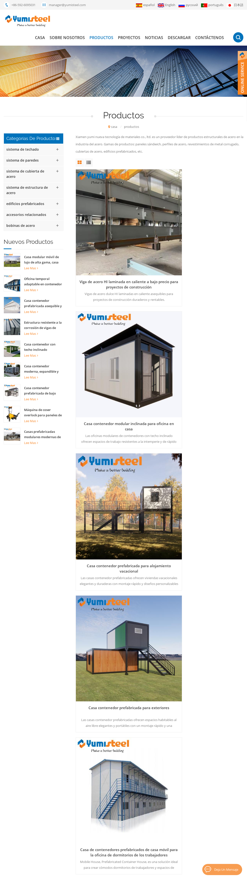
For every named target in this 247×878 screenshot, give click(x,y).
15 (184, 535)
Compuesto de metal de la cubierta (108, 813)
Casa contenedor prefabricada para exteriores (101, 319)
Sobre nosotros (67, 37)
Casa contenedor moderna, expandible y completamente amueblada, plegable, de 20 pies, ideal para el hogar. (42, 369)
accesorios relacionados (26, 214)
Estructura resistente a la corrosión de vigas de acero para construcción (43, 325)
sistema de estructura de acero (27, 190)
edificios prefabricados (25, 203)
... (130, 535)
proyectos (129, 37)
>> (236, 535)
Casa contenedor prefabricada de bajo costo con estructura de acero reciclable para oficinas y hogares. (41, 391)
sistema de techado (22, 149)
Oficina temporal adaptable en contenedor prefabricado (43, 282)
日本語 (235, 5)
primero (88, 535)
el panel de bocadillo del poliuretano (109, 805)
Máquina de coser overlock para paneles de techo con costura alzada (43, 413)
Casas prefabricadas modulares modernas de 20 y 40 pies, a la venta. (42, 434)
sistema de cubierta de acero (25, 174)
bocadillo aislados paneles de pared (108, 829)
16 (197, 535)
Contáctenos (209, 37)
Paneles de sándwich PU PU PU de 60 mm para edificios (217, 319)
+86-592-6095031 (23, 5)
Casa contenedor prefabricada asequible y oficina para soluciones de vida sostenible (43, 303)
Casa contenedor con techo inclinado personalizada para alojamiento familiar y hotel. (41, 347)
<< (105, 535)
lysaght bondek (94, 854)
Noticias (154, 37)
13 (155, 535)
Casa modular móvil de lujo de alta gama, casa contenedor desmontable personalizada (43, 260)
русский (188, 5)
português (212, 5)
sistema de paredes (22, 160)
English (166, 5)
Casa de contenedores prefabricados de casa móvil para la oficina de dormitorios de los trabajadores (159, 319)
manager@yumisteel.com (67, 5)
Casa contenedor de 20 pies (102, 780)
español (145, 5)
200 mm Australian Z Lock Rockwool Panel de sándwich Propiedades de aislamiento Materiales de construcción (159, 407)
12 (142, 535)
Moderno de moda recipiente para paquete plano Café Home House (217, 407)
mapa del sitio (154, 838)
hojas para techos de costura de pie (108, 838)
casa (40, 37)
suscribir (215, 823)
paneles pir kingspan (97, 846)
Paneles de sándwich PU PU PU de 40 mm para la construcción (102, 407)
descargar (179, 37)
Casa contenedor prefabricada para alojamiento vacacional (217, 230)
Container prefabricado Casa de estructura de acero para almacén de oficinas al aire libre (101, 495)
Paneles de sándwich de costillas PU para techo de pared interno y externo (217, 495)
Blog (189, 872)
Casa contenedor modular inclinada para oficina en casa (159, 230)
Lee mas (31, 268)
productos (101, 37)
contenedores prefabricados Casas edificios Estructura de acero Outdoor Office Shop (159, 495)
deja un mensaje (225, 869)
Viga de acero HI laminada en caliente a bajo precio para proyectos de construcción (102, 230)
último (160, 545)
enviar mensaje (64, 717)
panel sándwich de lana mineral (105, 796)
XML (179, 872)
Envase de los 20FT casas (100, 821)
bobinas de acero (20, 225)
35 (222, 535)
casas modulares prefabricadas (105, 788)
